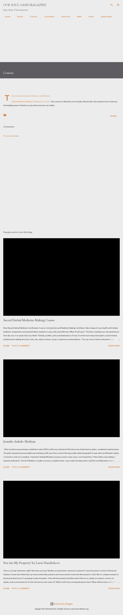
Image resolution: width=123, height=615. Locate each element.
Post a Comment (11, 135)
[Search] (111, 5)
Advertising (104, 16)
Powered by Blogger (61, 604)
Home (6, 16)
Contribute (48, 16)
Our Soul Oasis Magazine (24, 5)
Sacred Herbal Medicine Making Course (29, 320)
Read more (114, 346)
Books (18, 16)
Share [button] (113, 116)
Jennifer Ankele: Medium (19, 441)
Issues (89, 16)
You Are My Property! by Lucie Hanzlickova (31, 563)
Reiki (77, 16)
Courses (32, 16)
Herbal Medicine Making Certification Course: (31, 101)
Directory (64, 16)
